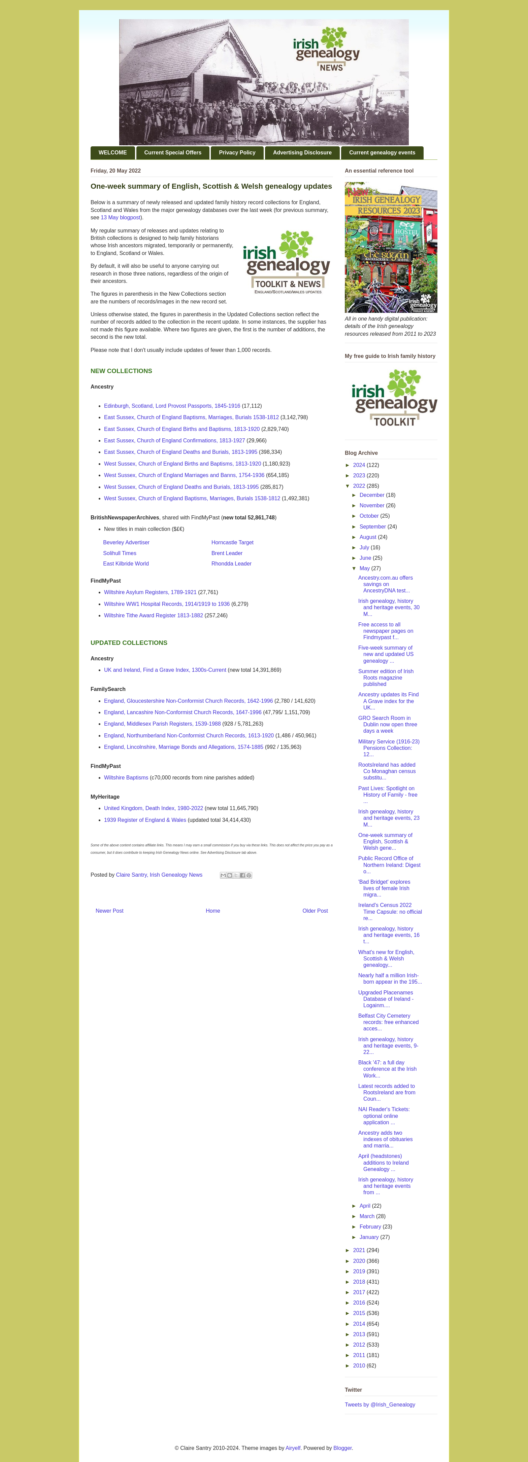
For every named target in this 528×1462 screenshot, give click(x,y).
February (371, 1227)
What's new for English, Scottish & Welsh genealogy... (386, 958)
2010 (360, 1365)
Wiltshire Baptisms (126, 777)
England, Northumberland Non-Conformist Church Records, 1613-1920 (189, 735)
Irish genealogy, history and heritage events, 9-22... (388, 1045)
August (369, 537)
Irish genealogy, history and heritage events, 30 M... (389, 607)
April (366, 1206)
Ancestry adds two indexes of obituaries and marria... (385, 1139)
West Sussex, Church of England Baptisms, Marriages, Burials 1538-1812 (192, 498)
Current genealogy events (382, 152)
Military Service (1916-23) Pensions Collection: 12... (389, 748)
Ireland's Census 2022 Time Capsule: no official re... (390, 911)
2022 (360, 486)
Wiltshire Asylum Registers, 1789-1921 (150, 592)
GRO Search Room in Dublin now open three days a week (387, 724)
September (374, 526)
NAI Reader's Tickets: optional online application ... (384, 1115)
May (365, 568)
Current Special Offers (173, 152)
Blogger (342, 1448)
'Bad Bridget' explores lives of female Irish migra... (384, 888)
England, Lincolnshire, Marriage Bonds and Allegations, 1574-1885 (183, 747)
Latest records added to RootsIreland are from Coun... (387, 1092)
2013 (360, 1334)
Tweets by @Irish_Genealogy (380, 1405)
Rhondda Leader (231, 563)
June (366, 558)
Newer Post (110, 911)
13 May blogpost (120, 217)
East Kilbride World (126, 563)
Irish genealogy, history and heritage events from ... (385, 1186)
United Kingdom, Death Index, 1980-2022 (153, 808)
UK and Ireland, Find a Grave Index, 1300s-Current (165, 670)
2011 (360, 1355)
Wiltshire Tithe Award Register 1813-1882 (153, 615)
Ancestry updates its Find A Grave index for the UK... (388, 701)
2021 (360, 1250)
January (370, 1237)
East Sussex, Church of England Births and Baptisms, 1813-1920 (182, 429)
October (370, 516)
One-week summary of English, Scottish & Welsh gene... (385, 841)
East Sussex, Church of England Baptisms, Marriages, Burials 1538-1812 (191, 417)
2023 (360, 475)
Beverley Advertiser (126, 542)
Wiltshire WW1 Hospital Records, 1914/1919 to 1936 (167, 604)
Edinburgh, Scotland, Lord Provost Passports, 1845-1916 (172, 406)
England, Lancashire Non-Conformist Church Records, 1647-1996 (183, 712)
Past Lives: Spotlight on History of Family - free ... (388, 794)
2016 (360, 1303)
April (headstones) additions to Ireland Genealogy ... (383, 1162)
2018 (360, 1282)
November (373, 505)
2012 (360, 1345)
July (365, 547)
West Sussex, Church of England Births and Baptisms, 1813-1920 (182, 464)
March (368, 1216)
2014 (360, 1324)
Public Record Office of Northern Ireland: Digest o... (389, 864)
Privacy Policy (237, 152)
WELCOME (113, 152)
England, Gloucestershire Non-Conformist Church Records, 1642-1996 (188, 701)
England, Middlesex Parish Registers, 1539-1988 (162, 724)
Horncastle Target (232, 542)
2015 (360, 1313)
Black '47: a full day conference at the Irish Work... (387, 1069)
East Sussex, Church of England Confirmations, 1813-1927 (174, 440)
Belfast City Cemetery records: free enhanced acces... (388, 1022)
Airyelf (293, 1448)
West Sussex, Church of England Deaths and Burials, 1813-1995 (181, 487)
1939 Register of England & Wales (145, 820)
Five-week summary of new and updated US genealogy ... (386, 654)
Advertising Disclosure (302, 152)
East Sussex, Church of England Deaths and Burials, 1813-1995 (180, 452)
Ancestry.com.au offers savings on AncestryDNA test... (385, 584)
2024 (360, 465)
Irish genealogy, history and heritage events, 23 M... (389, 818)
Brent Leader (227, 553)
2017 (360, 1292)
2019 (360, 1271)
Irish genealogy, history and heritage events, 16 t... (389, 935)
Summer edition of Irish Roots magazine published (386, 677)
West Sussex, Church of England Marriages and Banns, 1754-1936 (184, 475)
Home (213, 911)
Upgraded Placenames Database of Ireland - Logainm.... (386, 999)
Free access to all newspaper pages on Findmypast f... (386, 631)
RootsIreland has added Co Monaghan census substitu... (387, 771)
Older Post (315, 911)
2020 (360, 1261)
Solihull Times (119, 553)
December (373, 495)
